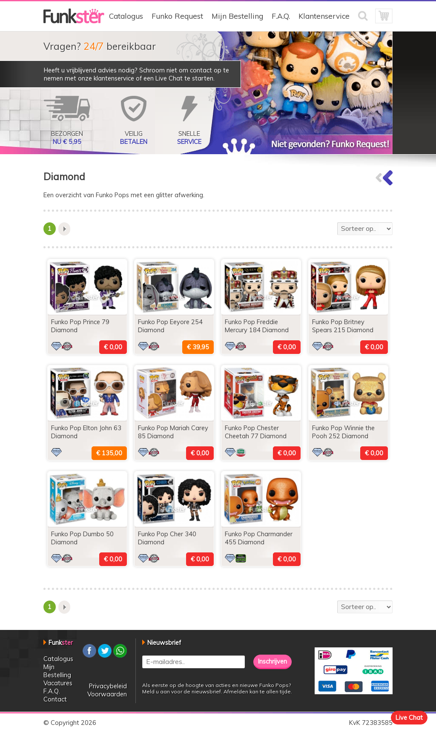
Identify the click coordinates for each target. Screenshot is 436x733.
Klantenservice (324, 15)
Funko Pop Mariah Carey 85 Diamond (173, 432)
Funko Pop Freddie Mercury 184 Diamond (257, 326)
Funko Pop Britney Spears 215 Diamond (342, 326)
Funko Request (177, 15)
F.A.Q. (281, 15)
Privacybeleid (108, 686)
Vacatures (57, 683)
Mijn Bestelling (237, 15)
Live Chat (409, 717)
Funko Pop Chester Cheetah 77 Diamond (256, 432)
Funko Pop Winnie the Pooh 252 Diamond (343, 432)
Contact (55, 699)
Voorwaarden (107, 694)
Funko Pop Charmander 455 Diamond (259, 538)
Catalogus (126, 15)
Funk (61, 642)
